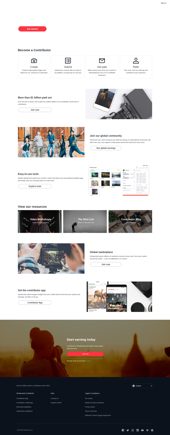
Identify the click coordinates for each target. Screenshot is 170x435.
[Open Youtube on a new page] (142, 430)
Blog (23, 3)
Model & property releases (94, 403)
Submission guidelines (24, 411)
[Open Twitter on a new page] (127, 430)
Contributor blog (22, 398)
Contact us (55, 398)
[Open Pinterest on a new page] (152, 430)
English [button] (142, 3)
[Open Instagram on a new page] (132, 430)
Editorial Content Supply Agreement (98, 415)
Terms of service (91, 411)
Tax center (88, 398)
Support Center (35, 3)
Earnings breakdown (23, 407)
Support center (56, 403)
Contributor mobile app (24, 403)
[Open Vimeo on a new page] (147, 430)
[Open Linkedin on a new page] (137, 430)
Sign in (88, 361)
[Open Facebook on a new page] (123, 430)
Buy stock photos (127, 3)
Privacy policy (90, 407)
